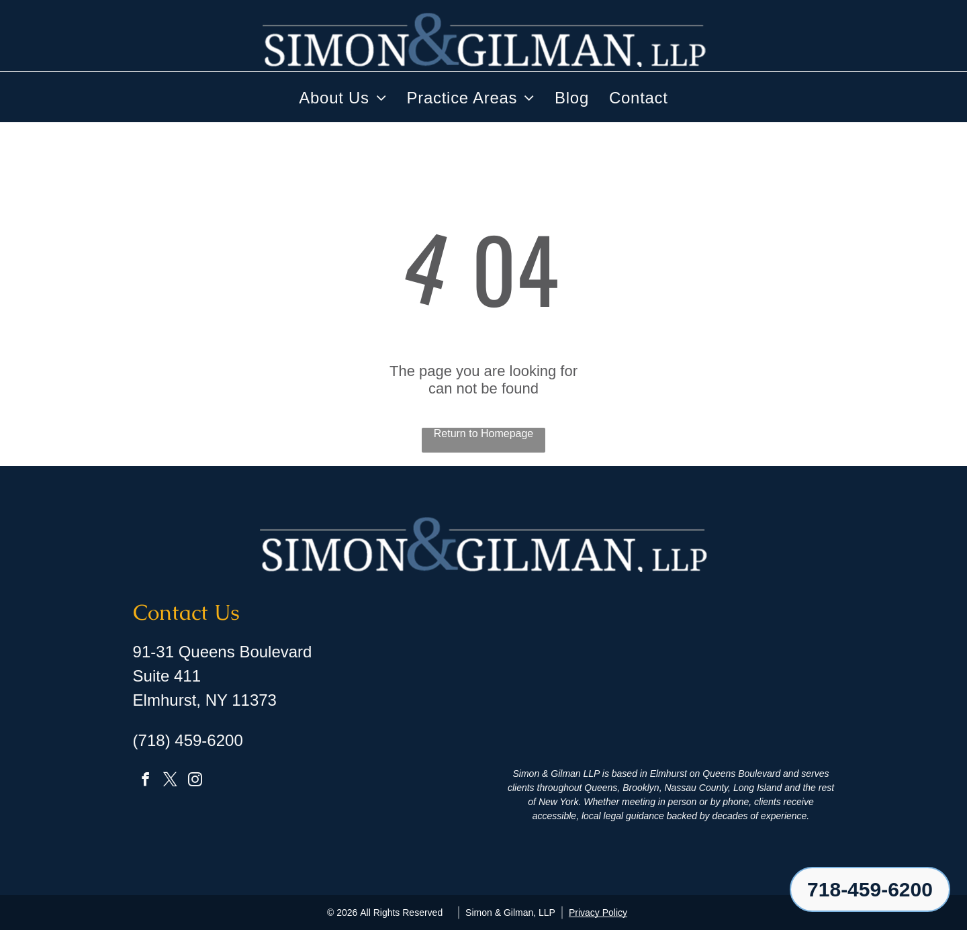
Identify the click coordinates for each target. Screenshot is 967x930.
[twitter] (170, 781)
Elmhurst (668, 773)
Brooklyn (641, 787)
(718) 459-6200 (188, 740)
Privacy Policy (598, 911)
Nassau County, (697, 787)
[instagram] (195, 781)
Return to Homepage (484, 433)
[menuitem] (342, 98)
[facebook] (145, 781)
